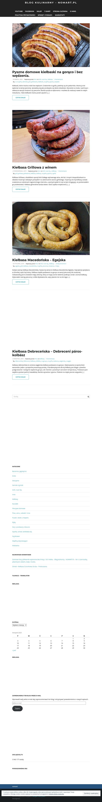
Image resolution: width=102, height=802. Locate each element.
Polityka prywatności (25, 15)
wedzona (56, 361)
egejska (17, 266)
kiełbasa (33, 173)
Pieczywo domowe (18, 508)
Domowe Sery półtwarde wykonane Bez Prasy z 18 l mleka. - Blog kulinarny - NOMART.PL (43, 559)
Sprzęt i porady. (45, 15)
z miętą (57, 266)
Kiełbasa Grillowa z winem (34, 167)
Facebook (29, 11)
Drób (14, 476)
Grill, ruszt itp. (43, 79)
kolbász (38, 361)
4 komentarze (58, 79)
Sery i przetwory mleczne (21, 527)
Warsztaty (60, 15)
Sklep (39, 11)
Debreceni (27, 361)
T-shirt (47, 11)
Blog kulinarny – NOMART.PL (51, 2)
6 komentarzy (50, 359)
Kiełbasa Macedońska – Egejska (39, 260)
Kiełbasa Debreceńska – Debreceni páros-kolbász (47, 353)
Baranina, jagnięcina (19, 471)
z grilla (54, 173)
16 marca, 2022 (18, 79)
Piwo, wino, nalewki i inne (21, 513)
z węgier (68, 361)
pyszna (49, 173)
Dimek (14, 566)
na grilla (46, 82)
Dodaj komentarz (61, 264)
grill (29, 82)
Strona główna (60, 11)
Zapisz (17, 708)
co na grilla (18, 82)
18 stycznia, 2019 (18, 264)
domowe (25, 82)
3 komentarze (62, 171)
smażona (51, 266)
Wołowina (15, 546)
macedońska (32, 266)
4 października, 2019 (19, 171)
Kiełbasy (50, 79)
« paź (14, 650)
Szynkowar (16, 536)
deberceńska (19, 361)
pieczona (45, 266)
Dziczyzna (15, 481)
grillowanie (27, 173)
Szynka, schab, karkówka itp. (22, 532)
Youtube (19, 11)
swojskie (56, 82)
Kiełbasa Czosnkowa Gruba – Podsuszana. (32, 566)
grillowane (34, 82)
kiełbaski (40, 82)
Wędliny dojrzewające (19, 541)
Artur (35, 79)
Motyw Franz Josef (38, 796)
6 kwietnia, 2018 (18, 359)
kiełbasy (38, 173)
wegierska (62, 361)
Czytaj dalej (21, 97)
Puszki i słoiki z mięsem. (20, 518)
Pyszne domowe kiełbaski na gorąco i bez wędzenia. (47, 74)
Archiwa (15, 622)
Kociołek (15, 504)
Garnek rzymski (17, 485)
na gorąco (44, 361)
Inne (13, 494)
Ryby (14, 522)
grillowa (20, 173)
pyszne (51, 82)
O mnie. (73, 11)
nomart (15, 786)
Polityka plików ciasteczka (56, 794)
